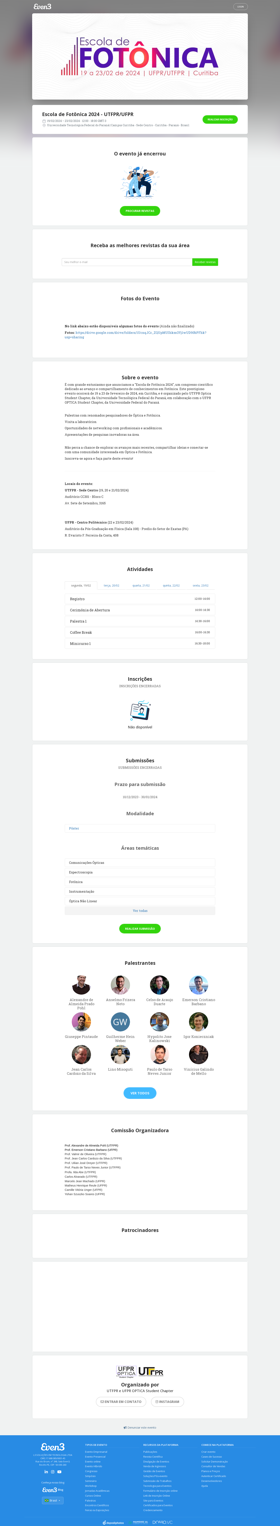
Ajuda (204, 1486)
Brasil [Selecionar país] (53, 1500)
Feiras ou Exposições (97, 1511)
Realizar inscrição (220, 119)
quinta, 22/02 (171, 585)
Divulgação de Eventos (156, 1461)
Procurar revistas (140, 211)
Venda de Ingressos (154, 1466)
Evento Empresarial (96, 1451)
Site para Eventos (153, 1501)
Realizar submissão (140, 928)
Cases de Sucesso (211, 1456)
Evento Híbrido (93, 1466)
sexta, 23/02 (200, 585)
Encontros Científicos (97, 1506)
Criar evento (208, 1451)
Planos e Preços (210, 1471)
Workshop (91, 1486)
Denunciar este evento (140, 1427)
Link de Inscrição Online (157, 1496)
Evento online (93, 1461)
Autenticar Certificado (213, 1476)
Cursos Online (93, 1496)
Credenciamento (153, 1511)
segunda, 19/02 (81, 585)
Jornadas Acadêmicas (97, 1491)
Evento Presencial (95, 1456)
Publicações (150, 1451)
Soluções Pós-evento (155, 1476)
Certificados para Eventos (158, 1506)
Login (240, 6)
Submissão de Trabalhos (157, 1481)
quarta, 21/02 (141, 585)
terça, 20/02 (111, 585)
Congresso (91, 1471)
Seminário (91, 1481)
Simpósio (90, 1476)
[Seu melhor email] (127, 262)
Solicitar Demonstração (214, 1461)
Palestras (90, 1501)
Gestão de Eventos (154, 1471)
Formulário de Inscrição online (160, 1491)
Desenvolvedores (211, 1481)
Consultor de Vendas (213, 1466)
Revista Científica (153, 1456)
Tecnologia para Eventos (157, 1486)
